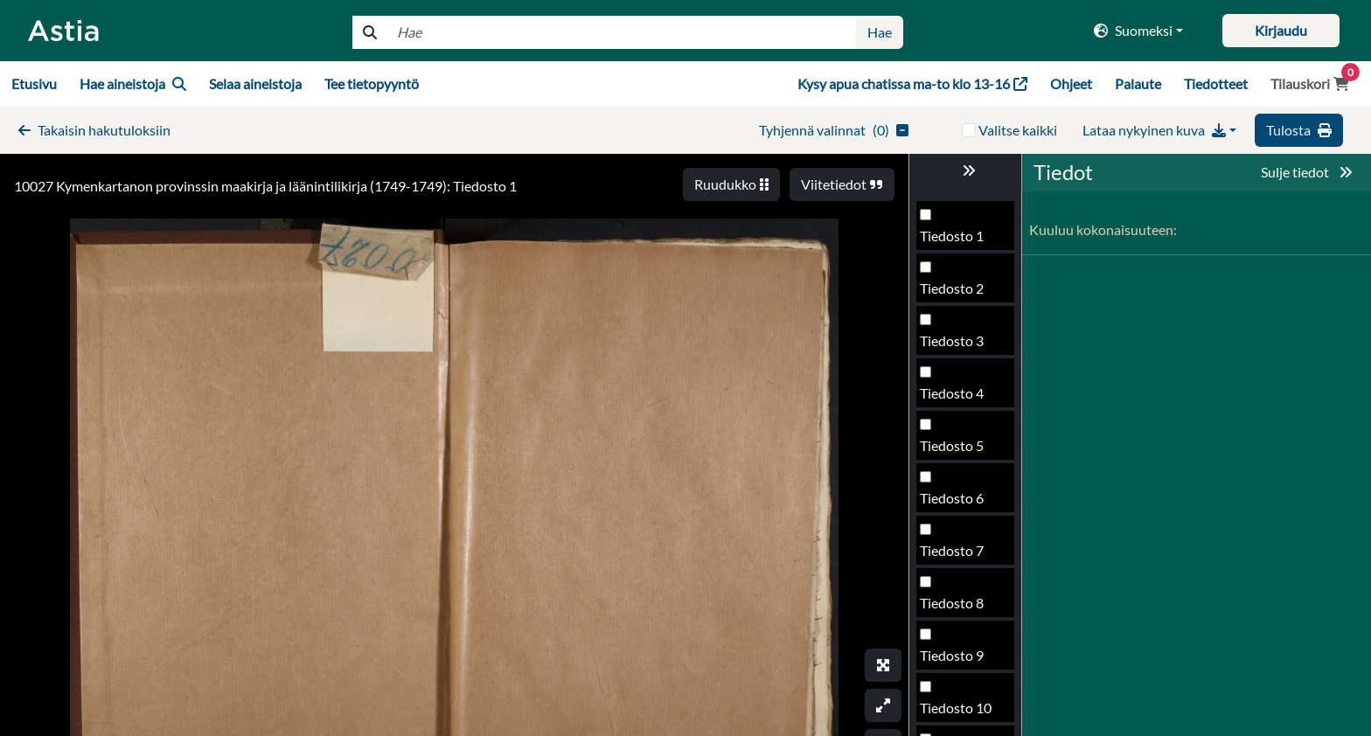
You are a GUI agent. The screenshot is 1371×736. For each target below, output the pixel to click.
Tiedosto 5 (952, 445)
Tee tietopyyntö (371, 83)
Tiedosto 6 (952, 498)
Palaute (1138, 83)
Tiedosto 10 (956, 707)
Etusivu (34, 83)
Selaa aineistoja (255, 83)
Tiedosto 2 (952, 288)
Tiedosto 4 (952, 393)
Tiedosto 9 (952, 655)
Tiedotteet (1216, 83)
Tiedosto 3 (952, 340)
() (833, 130)
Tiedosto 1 (952, 235)
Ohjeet (1071, 83)
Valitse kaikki (1017, 130)
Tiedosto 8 (952, 602)
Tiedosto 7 (952, 550)
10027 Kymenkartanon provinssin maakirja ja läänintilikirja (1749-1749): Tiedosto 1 (265, 185)
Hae (879, 32)
